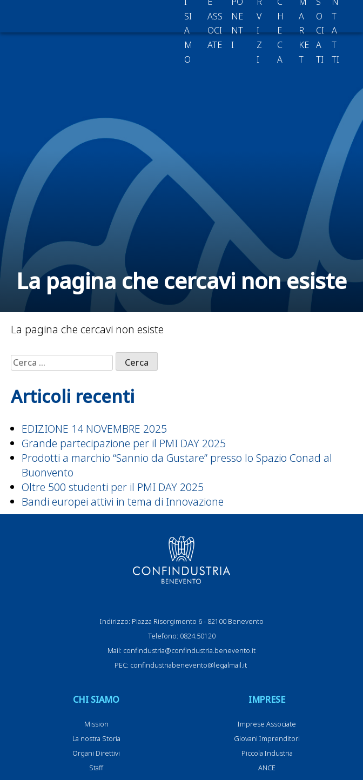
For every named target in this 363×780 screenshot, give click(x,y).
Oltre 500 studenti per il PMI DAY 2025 (113, 487)
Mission (96, 724)
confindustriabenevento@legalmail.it (188, 665)
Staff (96, 767)
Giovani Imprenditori (267, 738)
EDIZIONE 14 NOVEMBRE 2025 (94, 428)
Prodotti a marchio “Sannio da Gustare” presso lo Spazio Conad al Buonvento (177, 465)
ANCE (266, 767)
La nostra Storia (96, 738)
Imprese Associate (267, 724)
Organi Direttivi (96, 753)
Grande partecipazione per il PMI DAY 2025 (124, 443)
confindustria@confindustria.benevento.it (189, 650)
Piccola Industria (267, 753)
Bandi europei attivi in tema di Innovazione (123, 501)
